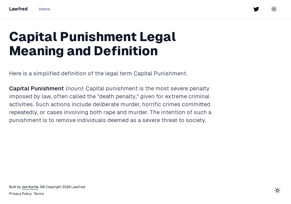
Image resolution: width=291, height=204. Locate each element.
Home (44, 9)
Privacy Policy (20, 194)
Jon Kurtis (30, 187)
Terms (39, 194)
